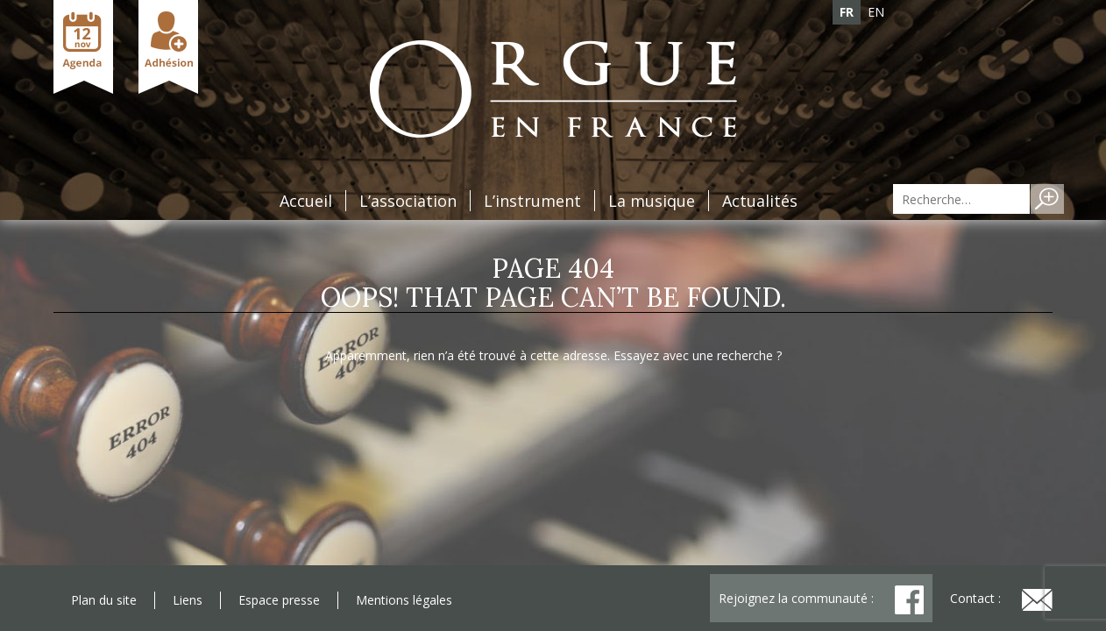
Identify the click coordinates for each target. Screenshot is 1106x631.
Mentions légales (404, 600)
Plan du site (104, 600)
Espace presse (279, 600)
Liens (187, 600)
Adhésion (168, 47)
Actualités (760, 200)
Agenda (83, 47)
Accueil (306, 200)
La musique (651, 200)
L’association (408, 200)
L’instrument (532, 200)
